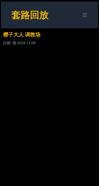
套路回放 (29, 15)
